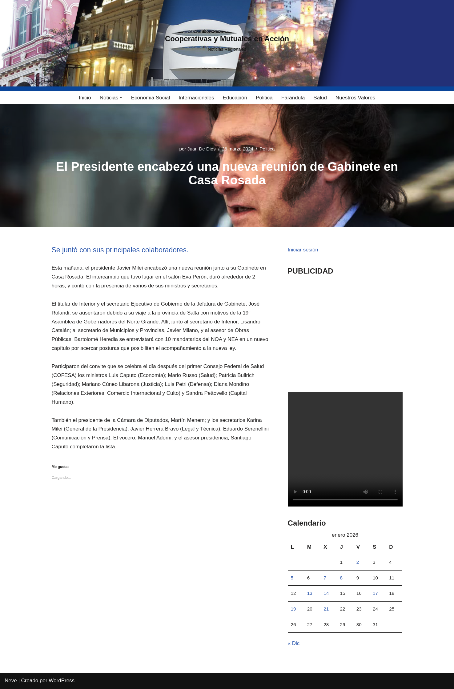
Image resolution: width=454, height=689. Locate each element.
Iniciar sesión (303, 250)
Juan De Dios (201, 148)
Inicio (85, 98)
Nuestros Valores (355, 98)
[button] (121, 97)
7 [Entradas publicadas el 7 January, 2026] (324, 577)
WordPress (61, 680)
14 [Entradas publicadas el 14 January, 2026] (326, 593)
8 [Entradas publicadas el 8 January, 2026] (341, 577)
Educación (235, 98)
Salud (320, 98)
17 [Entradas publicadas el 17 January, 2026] (375, 593)
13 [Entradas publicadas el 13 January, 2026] (309, 593)
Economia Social (150, 98)
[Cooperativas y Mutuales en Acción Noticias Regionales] (227, 43)
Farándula (293, 98)
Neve (11, 680)
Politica (264, 98)
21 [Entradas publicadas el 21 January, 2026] (326, 608)
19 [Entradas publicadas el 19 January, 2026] (293, 608)
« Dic (294, 643)
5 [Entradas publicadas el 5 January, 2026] (292, 577)
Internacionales (196, 98)
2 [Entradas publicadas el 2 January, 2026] (357, 562)
